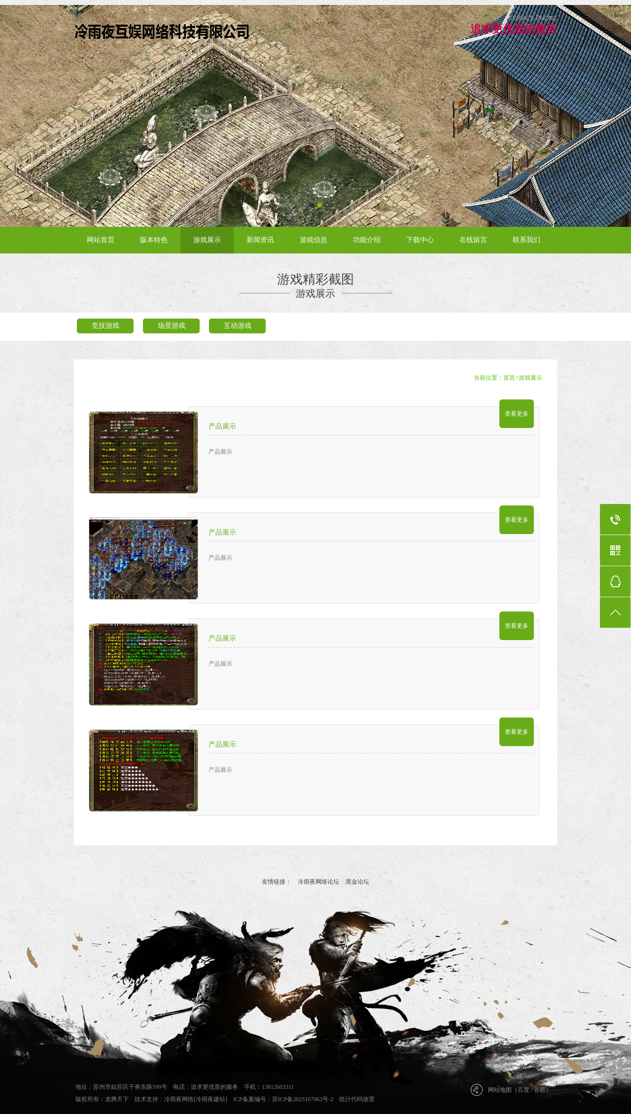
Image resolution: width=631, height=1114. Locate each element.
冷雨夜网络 (179, 1099)
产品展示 (222, 426)
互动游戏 (237, 325)
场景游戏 (171, 325)
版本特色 (154, 240)
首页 (509, 377)
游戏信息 (313, 240)
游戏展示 (207, 240)
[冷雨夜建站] (210, 1099)
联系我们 (526, 240)
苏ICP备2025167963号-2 (303, 1099)
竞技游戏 (105, 325)
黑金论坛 (357, 881)
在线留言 (473, 240)
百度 (523, 1089)
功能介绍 (367, 240)
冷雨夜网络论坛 (318, 881)
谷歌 (540, 1089)
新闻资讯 (260, 240)
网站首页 (100, 240)
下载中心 (420, 240)
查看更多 (516, 413)
